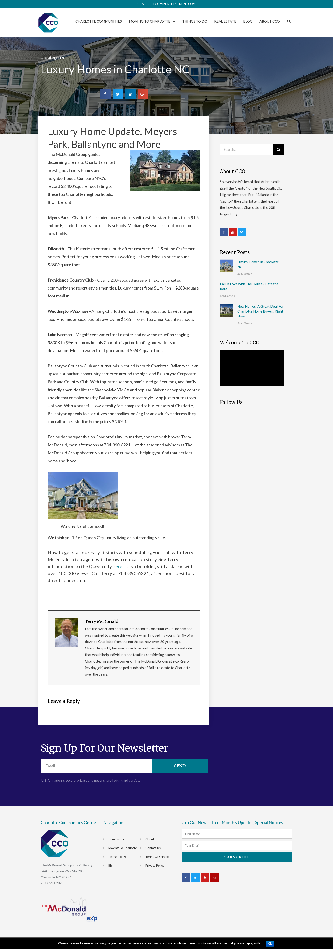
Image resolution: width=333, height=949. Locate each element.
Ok (270, 943)
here (117, 566)
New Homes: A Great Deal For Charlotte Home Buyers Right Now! (260, 311)
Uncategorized (54, 57)
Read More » (244, 273)
